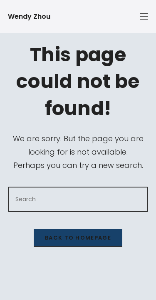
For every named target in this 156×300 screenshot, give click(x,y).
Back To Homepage (78, 238)
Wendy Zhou (29, 16)
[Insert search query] (78, 199)
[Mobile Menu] (116, 16)
